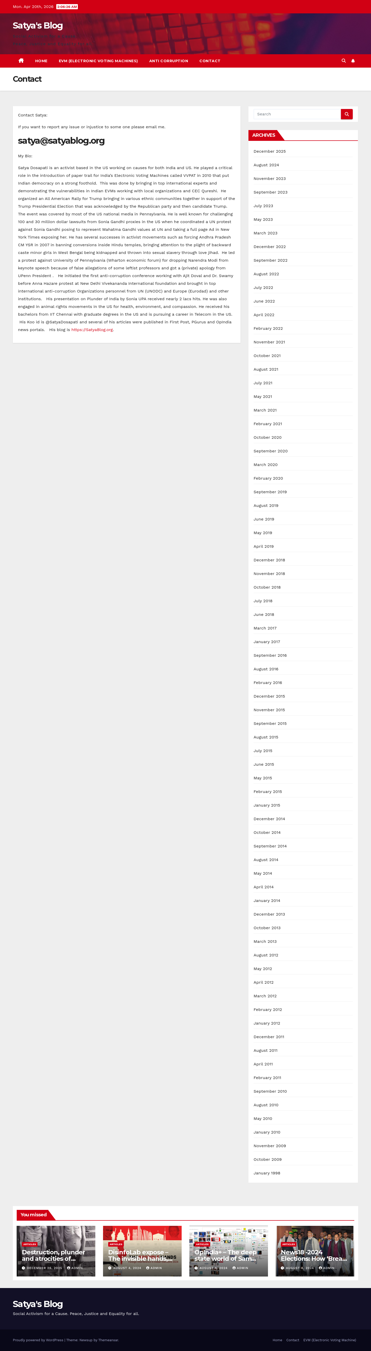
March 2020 (266, 464)
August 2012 (266, 955)
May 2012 (263, 968)
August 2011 (265, 1050)
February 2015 (268, 791)
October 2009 (268, 1159)
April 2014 (264, 886)
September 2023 (270, 192)
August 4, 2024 (128, 1268)
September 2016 (270, 655)
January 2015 (267, 805)
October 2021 (267, 355)
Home (41, 61)
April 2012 (264, 982)
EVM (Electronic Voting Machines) (98, 61)
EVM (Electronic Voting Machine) (329, 1340)
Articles (29, 1244)
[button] (344, 60)
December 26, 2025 (45, 1268)
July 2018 (263, 600)
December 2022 (270, 246)
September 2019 (270, 491)
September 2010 (270, 1091)
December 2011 (269, 1036)
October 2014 (267, 832)
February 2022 (268, 328)
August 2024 (266, 164)
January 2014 (267, 900)
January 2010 (267, 1132)
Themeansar (108, 1340)
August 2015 (266, 737)
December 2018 (269, 560)
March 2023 (265, 233)
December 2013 (269, 914)
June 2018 (264, 614)
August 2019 (266, 505)
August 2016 (266, 669)
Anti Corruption (168, 61)
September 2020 (271, 451)
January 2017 (267, 641)
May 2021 (263, 396)
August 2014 (266, 859)
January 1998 (267, 1173)
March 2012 (265, 995)
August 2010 (266, 1104)
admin (75, 1268)
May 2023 (263, 219)
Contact (210, 61)
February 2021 (268, 423)
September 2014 (270, 846)
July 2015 (263, 750)
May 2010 (263, 1118)
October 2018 (267, 587)
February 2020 (268, 478)
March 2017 (265, 628)
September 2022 (270, 260)
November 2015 (269, 709)
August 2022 (266, 273)
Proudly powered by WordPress (38, 1340)
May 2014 (263, 873)
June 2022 (264, 301)
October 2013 (267, 927)
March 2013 (265, 941)
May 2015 (263, 777)
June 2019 (264, 519)
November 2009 (270, 1145)
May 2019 (263, 532)
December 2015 (269, 696)
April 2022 (264, 314)
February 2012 (268, 1009)
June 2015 (264, 764)
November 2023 (270, 178)
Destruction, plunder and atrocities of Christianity (53, 1258)
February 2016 (268, 682)
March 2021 (265, 410)
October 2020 (268, 437)
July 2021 (263, 382)
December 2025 (270, 151)
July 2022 (263, 287)
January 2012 (267, 1023)
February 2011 (267, 1077)
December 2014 (269, 818)
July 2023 (263, 205)
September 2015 (270, 723)
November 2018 (269, 573)
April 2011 (263, 1064)
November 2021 (269, 342)
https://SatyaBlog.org (92, 329)
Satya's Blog (38, 25)
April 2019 (264, 546)
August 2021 (266, 369)
